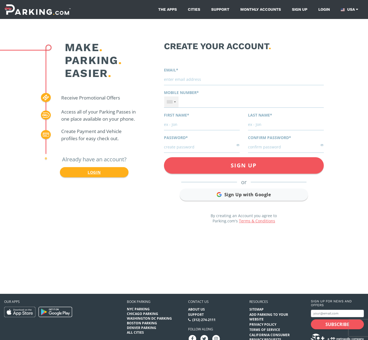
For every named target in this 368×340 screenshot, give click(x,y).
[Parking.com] (38, 9)
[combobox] (171, 101)
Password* (176, 137)
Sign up (299, 9)
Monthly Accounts (260, 9)
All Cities (135, 332)
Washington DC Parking (149, 318)
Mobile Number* (181, 92)
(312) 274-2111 (204, 319)
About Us (196, 309)
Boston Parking (142, 323)
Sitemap (256, 309)
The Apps (167, 9)
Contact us (198, 301)
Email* (171, 70)
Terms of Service (264, 329)
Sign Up (244, 165)
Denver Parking (141, 327)
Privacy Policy (262, 324)
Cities (194, 9)
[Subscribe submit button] (337, 324)
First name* (176, 115)
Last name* (260, 115)
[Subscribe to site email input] (337, 313)
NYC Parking (138, 309)
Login (324, 9)
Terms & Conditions (257, 220)
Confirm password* (269, 137)
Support (220, 9)
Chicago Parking (142, 313)
